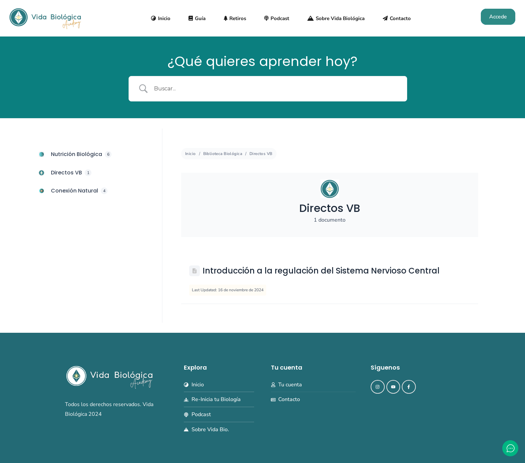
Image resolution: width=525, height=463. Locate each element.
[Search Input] (276, 89)
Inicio (190, 153)
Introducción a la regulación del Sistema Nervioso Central (321, 270)
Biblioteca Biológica (222, 153)
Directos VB (261, 153)
